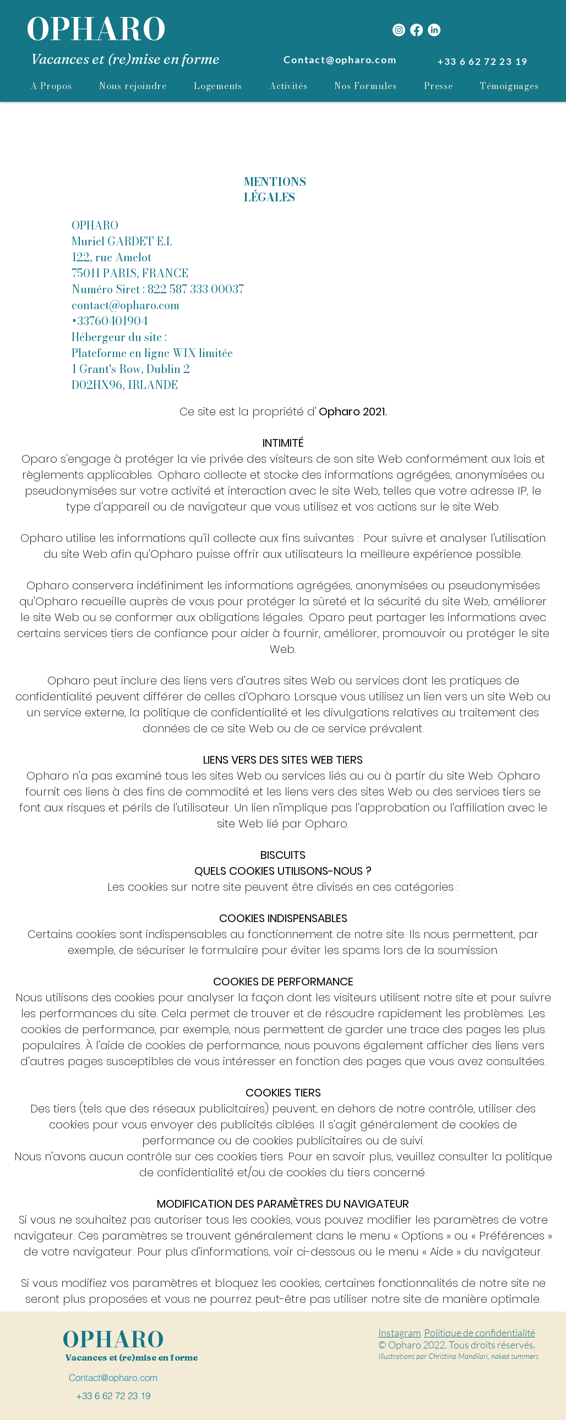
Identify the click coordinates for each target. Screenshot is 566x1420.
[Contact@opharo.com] (341, 59)
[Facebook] (416, 30)
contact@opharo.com (125, 305)
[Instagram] (399, 30)
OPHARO (96, 29)
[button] (366, 85)
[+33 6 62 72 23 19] (484, 61)
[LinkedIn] (434, 30)
